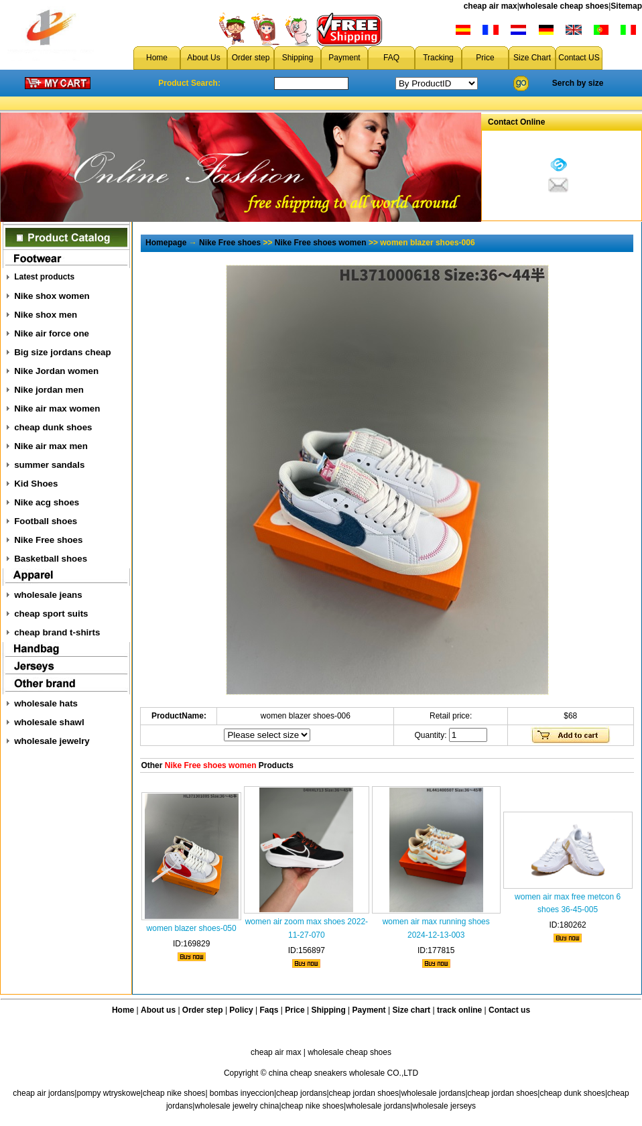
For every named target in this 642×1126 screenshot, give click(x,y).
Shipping (298, 57)
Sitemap (626, 6)
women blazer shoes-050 (192, 928)
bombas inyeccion (242, 1093)
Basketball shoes (50, 559)
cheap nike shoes (174, 1093)
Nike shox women (52, 296)
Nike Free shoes (48, 540)
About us (158, 1010)
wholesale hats (46, 703)
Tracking (438, 57)
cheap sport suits (51, 614)
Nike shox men (45, 315)
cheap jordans (301, 1093)
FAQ (391, 57)
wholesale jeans (48, 595)
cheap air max (490, 6)
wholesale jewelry (52, 741)
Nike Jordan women (56, 371)
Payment (344, 57)
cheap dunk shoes (53, 427)
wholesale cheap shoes (563, 6)
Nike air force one (51, 333)
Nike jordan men (49, 390)
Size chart (411, 1010)
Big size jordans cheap (62, 352)
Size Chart (532, 57)
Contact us (509, 1010)
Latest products (44, 277)
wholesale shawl (49, 722)
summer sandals (49, 465)
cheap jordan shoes (364, 1093)
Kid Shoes (36, 484)
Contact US (578, 57)
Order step (251, 57)
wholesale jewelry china (236, 1106)
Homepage (165, 242)
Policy (241, 1010)
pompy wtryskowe (108, 1093)
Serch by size (578, 83)
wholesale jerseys (444, 1106)
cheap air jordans (43, 1093)
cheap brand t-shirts (57, 632)
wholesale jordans (433, 1093)
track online (459, 1010)
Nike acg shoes (46, 502)
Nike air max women (57, 408)
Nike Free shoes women (321, 242)
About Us (203, 57)
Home (157, 57)
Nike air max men (51, 446)
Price (485, 57)
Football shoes (45, 521)
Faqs (269, 1010)
